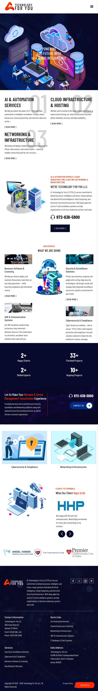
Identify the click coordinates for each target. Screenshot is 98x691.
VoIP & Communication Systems (15, 318)
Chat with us (84, 685)
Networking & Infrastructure (61, 631)
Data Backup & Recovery (13, 666)
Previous (60, 533)
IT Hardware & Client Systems (61, 640)
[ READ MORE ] (10, 126)
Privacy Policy (68, 683)
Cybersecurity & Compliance (79, 320)
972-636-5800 (65, 217)
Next (68, 533)
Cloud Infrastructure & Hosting (62, 626)
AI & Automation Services (60, 621)
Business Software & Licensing (14, 270)
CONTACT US (82, 405)
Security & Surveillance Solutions (77, 270)
